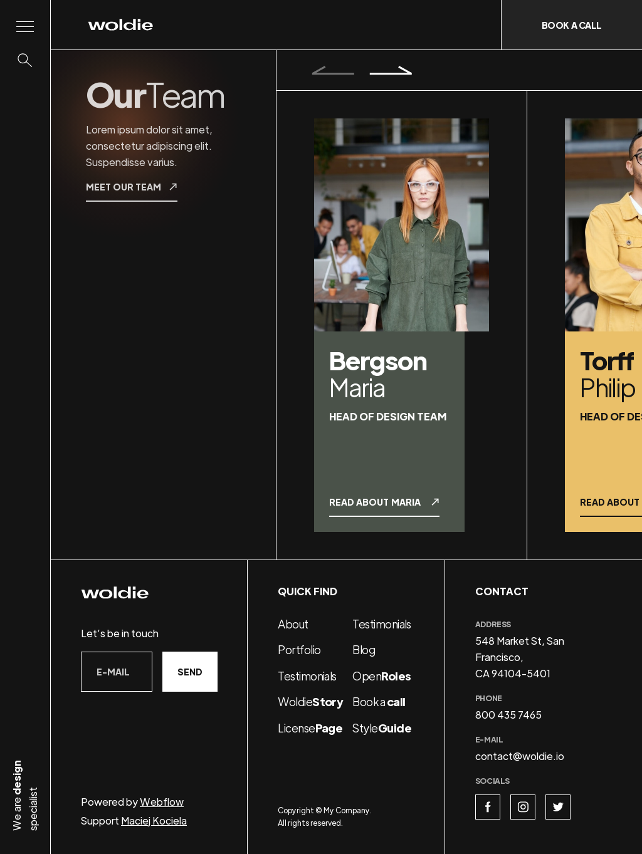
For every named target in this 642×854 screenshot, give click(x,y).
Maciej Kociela (154, 820)
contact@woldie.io (519, 756)
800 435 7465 (508, 714)
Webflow (162, 801)
